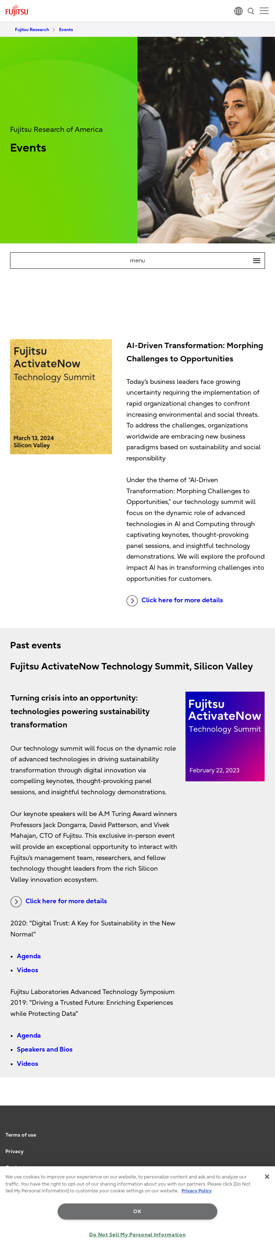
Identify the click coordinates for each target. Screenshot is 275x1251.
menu (197, 260)
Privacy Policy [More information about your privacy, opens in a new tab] (197, 1190)
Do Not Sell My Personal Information (137, 1235)
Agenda (29, 956)
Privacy (14, 1151)
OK (137, 1211)
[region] (137, 1208)
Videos (27, 970)
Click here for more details (174, 601)
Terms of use (20, 1135)
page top (262, 1125)
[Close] (267, 1177)
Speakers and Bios (45, 1049)
